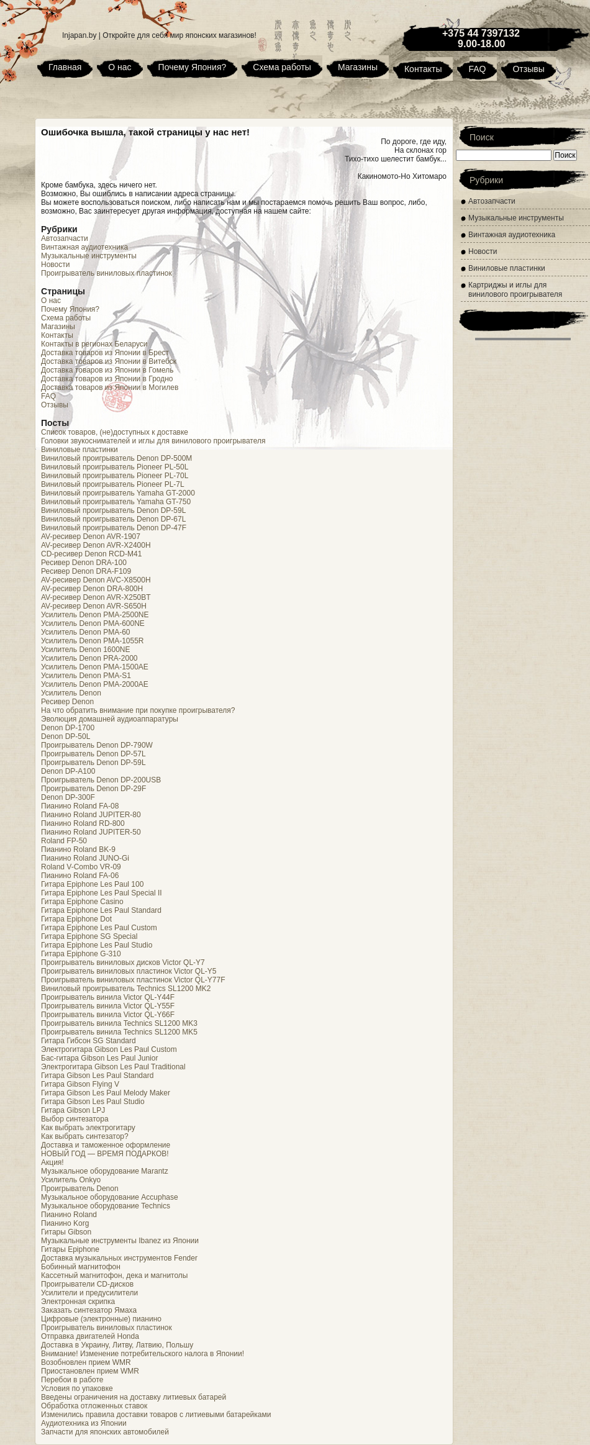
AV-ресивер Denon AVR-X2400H (96, 545)
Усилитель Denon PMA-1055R (92, 640)
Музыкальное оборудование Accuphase (109, 1197)
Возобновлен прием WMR (86, 1362)
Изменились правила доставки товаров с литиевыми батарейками (156, 1414)
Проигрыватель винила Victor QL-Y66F (108, 1014)
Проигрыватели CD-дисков (87, 1284)
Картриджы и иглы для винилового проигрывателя (515, 290)
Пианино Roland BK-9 (78, 849)
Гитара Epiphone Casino (82, 901)
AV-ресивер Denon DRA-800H (92, 588)
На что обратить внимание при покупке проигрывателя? (138, 710)
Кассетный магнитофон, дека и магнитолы (114, 1275)
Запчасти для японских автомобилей (105, 1432)
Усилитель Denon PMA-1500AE (94, 667)
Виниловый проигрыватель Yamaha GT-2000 (118, 493)
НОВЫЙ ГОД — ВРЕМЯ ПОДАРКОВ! (105, 1153)
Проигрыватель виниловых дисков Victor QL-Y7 (123, 962)
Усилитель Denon (71, 693)
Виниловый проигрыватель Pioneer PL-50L (114, 467)
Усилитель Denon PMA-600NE (93, 623)
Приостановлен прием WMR (90, 1371)
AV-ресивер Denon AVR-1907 (90, 536)
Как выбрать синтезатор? (85, 1136)
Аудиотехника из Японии (84, 1423)
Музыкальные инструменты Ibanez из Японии (120, 1240)
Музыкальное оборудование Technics (105, 1206)
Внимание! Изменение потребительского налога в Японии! (142, 1353)
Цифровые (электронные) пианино (101, 1319)
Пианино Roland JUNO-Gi (85, 858)
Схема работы (282, 67)
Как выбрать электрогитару (88, 1127)
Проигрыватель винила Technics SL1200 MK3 (119, 1023)
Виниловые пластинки (79, 449)
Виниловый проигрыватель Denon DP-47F (113, 527)
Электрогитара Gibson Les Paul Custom (109, 1049)
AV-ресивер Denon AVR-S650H (94, 606)
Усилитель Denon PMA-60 (85, 632)
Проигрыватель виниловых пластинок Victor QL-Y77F (133, 980)
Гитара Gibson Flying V (80, 1084)
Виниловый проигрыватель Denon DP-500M (116, 458)
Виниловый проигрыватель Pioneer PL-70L (114, 475)
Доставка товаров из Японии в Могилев (109, 387)
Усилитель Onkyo (71, 1179)
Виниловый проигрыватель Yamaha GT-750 (116, 501)
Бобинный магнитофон (80, 1266)
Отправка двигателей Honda (90, 1336)
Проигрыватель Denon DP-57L (93, 754)
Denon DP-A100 (68, 771)
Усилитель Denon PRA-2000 (89, 658)
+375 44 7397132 (481, 33)
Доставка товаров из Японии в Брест (105, 352)
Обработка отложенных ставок (94, 1406)
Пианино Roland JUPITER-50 (91, 832)
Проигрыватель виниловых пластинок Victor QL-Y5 (129, 971)
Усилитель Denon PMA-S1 (86, 675)
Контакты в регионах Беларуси (94, 344)
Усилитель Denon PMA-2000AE (94, 684)
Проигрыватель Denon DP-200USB (101, 780)
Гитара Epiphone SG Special (89, 936)
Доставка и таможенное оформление (105, 1145)
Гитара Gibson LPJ (73, 1110)
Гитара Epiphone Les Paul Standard (101, 910)
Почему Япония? (192, 67)
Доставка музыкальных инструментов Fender (119, 1258)
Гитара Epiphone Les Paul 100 (92, 884)
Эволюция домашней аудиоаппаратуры (109, 719)
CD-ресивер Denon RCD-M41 (91, 554)
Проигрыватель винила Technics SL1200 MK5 (119, 1032)
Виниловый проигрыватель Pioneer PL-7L (112, 484)
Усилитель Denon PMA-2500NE (95, 614)
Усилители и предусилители (89, 1293)
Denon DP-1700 (67, 727)
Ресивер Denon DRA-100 (84, 562)
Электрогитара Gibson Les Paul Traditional (113, 1066)
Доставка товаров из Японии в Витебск (108, 361)
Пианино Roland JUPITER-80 (91, 814)
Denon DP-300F (68, 797)
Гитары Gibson (66, 1232)
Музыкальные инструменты (89, 255)
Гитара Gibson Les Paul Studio (93, 1101)
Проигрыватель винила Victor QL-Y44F (108, 997)
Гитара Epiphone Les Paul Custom (99, 927)
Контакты (423, 69)
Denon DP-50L (65, 736)
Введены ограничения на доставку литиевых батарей (133, 1397)
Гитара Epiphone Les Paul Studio (96, 945)
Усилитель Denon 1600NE (85, 649)
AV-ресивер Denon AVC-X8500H (96, 580)
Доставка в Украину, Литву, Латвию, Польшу (117, 1345)
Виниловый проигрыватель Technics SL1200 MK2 (126, 988)
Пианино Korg (65, 1223)
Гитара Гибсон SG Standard (88, 1040)
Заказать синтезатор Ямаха (89, 1310)
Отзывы (528, 69)
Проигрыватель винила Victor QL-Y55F (108, 1006)
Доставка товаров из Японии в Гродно (107, 378)
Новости (55, 264)
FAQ (477, 69)
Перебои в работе (72, 1379)
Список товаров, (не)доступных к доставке (114, 432)
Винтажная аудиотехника (84, 247)
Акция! (52, 1162)
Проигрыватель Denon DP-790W (97, 745)
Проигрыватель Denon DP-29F (93, 788)
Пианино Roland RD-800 (83, 823)
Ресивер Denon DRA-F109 (86, 571)
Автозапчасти (64, 238)
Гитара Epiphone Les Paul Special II (101, 893)
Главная (64, 67)
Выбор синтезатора (75, 1119)
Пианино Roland (69, 1214)
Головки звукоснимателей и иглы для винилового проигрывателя (153, 441)
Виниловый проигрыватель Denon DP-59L (113, 510)
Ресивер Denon (67, 701)
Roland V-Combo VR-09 (81, 867)
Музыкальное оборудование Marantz (104, 1171)
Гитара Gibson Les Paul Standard (97, 1075)
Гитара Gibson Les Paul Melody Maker (105, 1093)
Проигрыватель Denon (80, 1188)
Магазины (358, 67)
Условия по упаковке (77, 1388)
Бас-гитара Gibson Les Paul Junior (99, 1058)
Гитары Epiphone (70, 1249)
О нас (119, 67)
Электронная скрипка (78, 1301)
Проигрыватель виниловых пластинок (106, 273)
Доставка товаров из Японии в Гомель (107, 370)
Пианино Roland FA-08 (80, 806)
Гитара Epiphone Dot (76, 919)
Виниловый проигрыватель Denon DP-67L (113, 519)
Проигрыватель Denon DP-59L (93, 762)
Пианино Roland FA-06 (80, 875)
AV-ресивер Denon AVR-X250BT (96, 597)
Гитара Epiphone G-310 (81, 953)
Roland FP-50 (64, 840)
